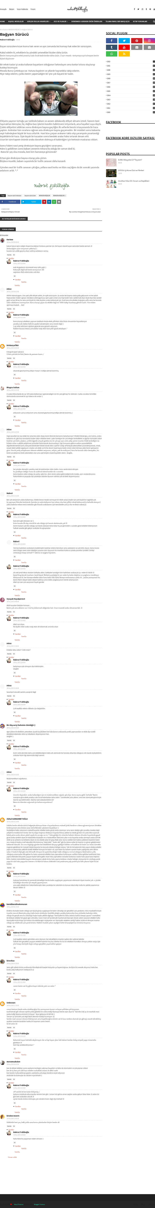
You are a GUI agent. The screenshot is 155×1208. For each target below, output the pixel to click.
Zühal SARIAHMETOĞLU (17, 819)
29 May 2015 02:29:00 (13, 963)
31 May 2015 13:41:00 (13, 1118)
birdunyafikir (13, 345)
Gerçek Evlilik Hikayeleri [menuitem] (38, 21)
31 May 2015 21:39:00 (19, 982)
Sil (14, 255)
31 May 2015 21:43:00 (19, 1088)
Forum (33, 9)
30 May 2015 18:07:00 (13, 1064)
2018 (131, 78)
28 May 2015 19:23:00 (13, 775)
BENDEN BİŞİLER (44, 196)
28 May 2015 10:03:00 (13, 348)
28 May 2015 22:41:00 (19, 749)
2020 (131, 70)
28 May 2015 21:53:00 (13, 822)
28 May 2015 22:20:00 (19, 263)
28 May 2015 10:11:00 (13, 390)
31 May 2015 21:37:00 (19, 935)
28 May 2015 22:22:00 (19, 317)
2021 (131, 66)
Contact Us (151, 1204)
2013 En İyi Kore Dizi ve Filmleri (131, 170)
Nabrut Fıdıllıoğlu (7, 40)
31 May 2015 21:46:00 (19, 1135)
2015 (131, 91)
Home (136, 1204)
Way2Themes (18, 1204)
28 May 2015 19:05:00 (13, 728)
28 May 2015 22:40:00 (19, 662)
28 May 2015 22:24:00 (19, 367)
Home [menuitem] (2, 21)
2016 (131, 87)
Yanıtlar (11, 258)
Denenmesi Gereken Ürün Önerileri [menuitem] (86, 21)
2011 (131, 108)
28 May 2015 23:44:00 (19, 569)
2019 (131, 74)
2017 (131, 83)
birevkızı (11, 960)
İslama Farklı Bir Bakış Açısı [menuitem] (118, 21)
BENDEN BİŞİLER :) (14, 30)
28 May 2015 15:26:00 (13, 646)
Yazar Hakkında (22, 9)
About (143, 1204)
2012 (131, 104)
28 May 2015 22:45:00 (19, 791)
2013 (131, 100)
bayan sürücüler (30, 196)
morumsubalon (13, 1061)
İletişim (11, 9)
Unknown (11, 1002)
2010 (131, 112)
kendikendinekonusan (17, 904)
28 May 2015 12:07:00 (13, 432)
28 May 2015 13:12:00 (13, 496)
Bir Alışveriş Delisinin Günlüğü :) (21, 725)
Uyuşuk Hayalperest (16, 599)
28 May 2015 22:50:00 (19, 876)
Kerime (10, 239)
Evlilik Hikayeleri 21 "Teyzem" (130, 160)
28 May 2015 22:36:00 (19, 465)
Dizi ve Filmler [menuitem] (60, 21)
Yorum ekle (12, 1157)
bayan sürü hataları (14, 196)
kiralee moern (13, 1115)
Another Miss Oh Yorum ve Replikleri (133, 181)
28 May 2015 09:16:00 (13, 242)
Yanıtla (9, 255)
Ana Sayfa (3, 30)
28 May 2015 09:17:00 (13, 292)
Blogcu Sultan (13, 387)
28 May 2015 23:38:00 (19, 544)
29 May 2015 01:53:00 (13, 907)
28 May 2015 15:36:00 (13, 688)
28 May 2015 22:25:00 (19, 409)
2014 (131, 95)
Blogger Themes (39, 1204)
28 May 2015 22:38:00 (19, 517)
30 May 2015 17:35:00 (13, 1005)
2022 (131, 61)
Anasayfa (3, 9)
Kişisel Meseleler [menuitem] (16, 21)
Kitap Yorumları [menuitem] (140, 21)
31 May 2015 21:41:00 (19, 1036)
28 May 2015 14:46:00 (13, 601)
